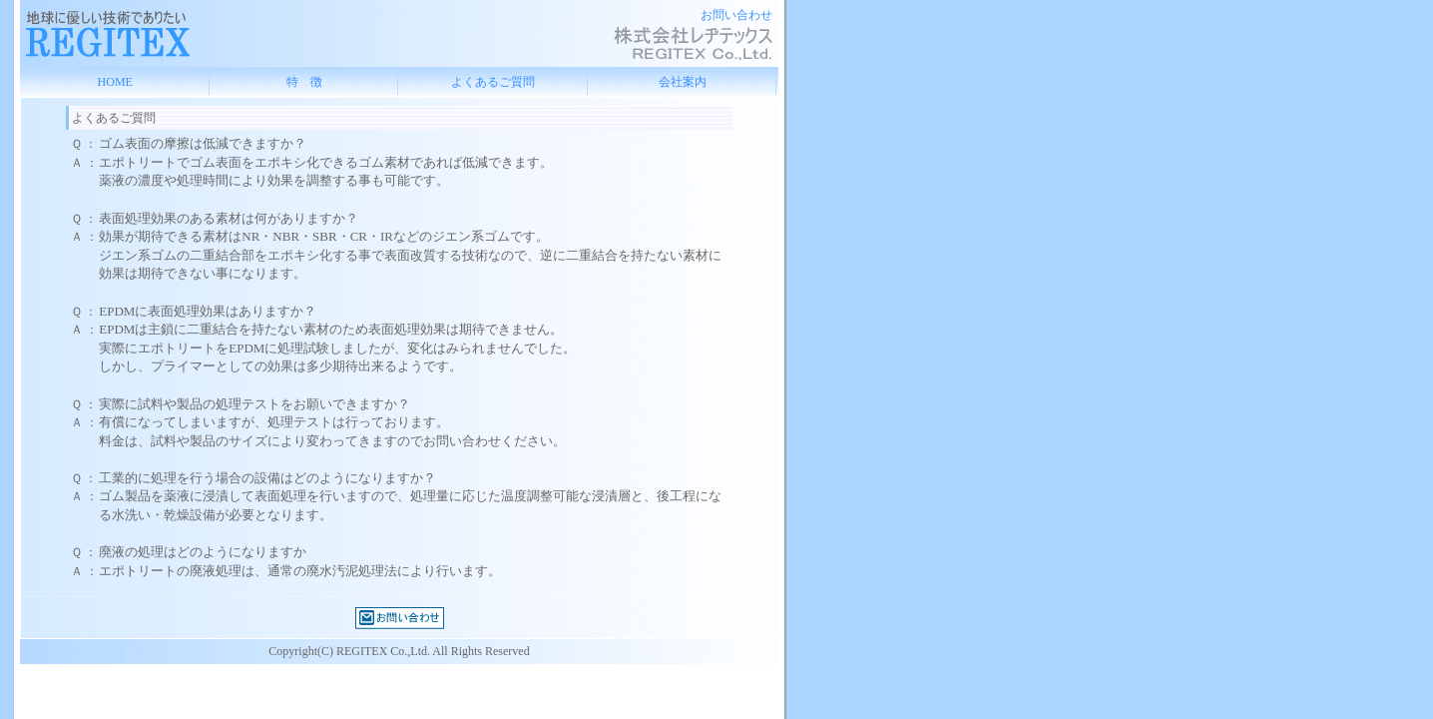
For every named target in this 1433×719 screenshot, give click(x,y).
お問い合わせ (736, 15)
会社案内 (683, 82)
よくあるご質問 (493, 82)
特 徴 (304, 82)
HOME (115, 82)
